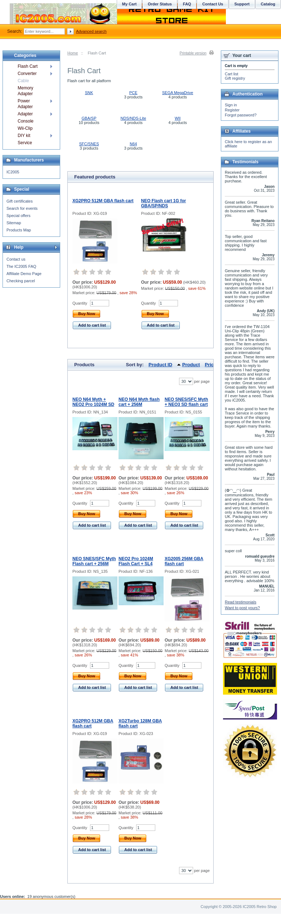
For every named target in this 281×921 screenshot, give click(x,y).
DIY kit (24, 135)
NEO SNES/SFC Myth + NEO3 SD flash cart (186, 402)
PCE (133, 92)
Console (26, 121)
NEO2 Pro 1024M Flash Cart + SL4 (136, 561)
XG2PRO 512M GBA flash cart (103, 200)
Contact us (16, 259)
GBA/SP (89, 118)
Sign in (231, 105)
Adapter (25, 113)
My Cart (129, 4)
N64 (133, 144)
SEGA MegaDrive (177, 92)
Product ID (160, 364)
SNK (89, 92)
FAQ (187, 4)
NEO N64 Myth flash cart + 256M (139, 402)
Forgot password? (241, 115)
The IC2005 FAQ (21, 266)
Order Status (160, 4)
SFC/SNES (89, 144)
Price (210, 364)
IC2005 (12, 172)
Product (191, 364)
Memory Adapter (25, 90)
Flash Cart (27, 66)
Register (232, 110)
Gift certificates (19, 201)
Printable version (193, 53)
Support (241, 4)
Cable (23, 80)
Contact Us (212, 4)
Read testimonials (240, 602)
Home (72, 53)
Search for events (21, 208)
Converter (27, 73)
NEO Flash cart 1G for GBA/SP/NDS (163, 203)
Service (25, 142)
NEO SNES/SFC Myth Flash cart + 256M (94, 561)
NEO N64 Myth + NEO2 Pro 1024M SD (93, 402)
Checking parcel (20, 281)
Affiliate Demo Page (23, 273)
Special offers (18, 215)
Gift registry (235, 78)
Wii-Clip (25, 128)
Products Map (18, 230)
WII (178, 118)
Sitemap (13, 223)
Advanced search (91, 31)
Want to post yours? (242, 608)
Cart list (231, 74)
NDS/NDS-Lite (133, 118)
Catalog (268, 4)
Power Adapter (25, 103)
